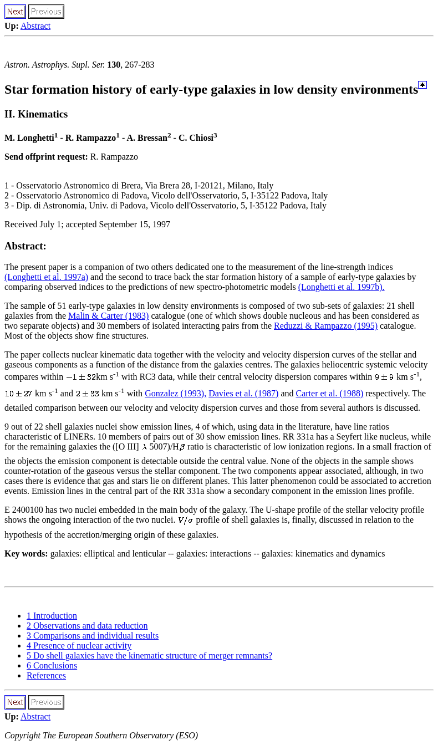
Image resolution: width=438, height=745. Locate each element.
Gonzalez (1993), (175, 393)
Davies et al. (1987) (243, 393)
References (46, 675)
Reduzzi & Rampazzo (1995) (326, 325)
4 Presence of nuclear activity (79, 645)
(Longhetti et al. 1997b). (341, 287)
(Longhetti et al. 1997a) (46, 277)
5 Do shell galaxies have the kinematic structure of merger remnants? (149, 655)
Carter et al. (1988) (329, 393)
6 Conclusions (52, 665)
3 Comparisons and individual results (93, 635)
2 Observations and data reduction (87, 625)
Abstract (35, 25)
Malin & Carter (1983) (108, 315)
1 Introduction (52, 615)
